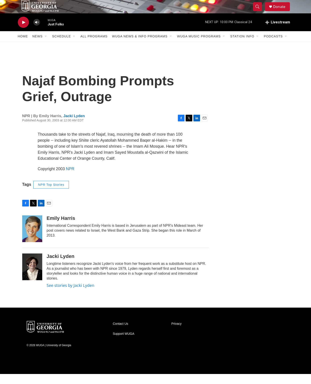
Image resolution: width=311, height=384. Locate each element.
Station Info (242, 46)
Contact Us (120, 333)
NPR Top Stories (51, 194)
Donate (282, 11)
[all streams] (277, 32)
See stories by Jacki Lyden (70, 295)
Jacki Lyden (74, 126)
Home (23, 46)
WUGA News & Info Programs (140, 46)
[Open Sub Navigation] (46, 46)
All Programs (94, 46)
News (37, 46)
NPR (70, 179)
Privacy (176, 333)
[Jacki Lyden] (32, 276)
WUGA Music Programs (199, 46)
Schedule (61, 46)
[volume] (36, 32)
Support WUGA (123, 343)
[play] (23, 32)
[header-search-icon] (259, 11)
